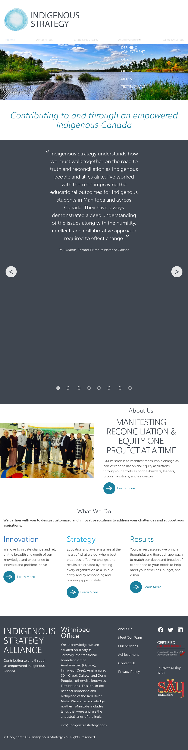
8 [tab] (130, 389)
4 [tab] (89, 389)
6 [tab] (109, 389)
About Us (45, 40)
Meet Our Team (130, 638)
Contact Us (171, 40)
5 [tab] (99, 389)
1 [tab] (58, 389)
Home (11, 40)
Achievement (128, 40)
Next (183, 273)
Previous (4, 273)
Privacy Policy (129, 672)
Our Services (85, 40)
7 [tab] (119, 389)
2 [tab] (68, 389)
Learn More (26, 578)
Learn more (126, 489)
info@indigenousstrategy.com (84, 725)
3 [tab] (78, 389)
